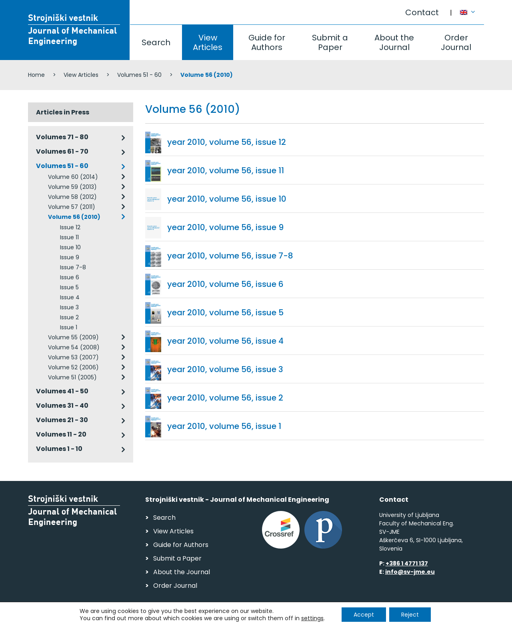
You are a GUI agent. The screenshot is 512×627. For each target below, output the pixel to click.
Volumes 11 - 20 (61, 434)
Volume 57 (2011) (71, 207)
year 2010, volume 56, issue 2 (225, 397)
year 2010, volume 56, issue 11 (225, 170)
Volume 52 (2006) (73, 367)
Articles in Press (62, 112)
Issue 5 (69, 287)
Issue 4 (70, 297)
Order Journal (456, 42)
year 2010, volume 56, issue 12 (226, 142)
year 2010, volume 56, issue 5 (225, 312)
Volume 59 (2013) (72, 187)
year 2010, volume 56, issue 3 (225, 369)
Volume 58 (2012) (72, 197)
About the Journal (394, 42)
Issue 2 (69, 317)
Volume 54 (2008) (74, 347)
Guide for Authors (266, 42)
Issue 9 (69, 257)
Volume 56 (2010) (74, 217)
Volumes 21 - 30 (62, 420)
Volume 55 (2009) (73, 337)
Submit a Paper (330, 42)
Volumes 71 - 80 (62, 137)
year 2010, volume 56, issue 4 (225, 341)
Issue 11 (69, 237)
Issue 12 (70, 227)
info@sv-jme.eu (410, 572)
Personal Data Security (137, 617)
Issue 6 (69, 277)
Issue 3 (69, 307)
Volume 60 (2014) (73, 177)
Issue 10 (70, 247)
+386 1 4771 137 (407, 563)
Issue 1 (68, 327)
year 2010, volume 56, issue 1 (224, 426)
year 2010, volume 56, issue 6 (225, 284)
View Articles (207, 42)
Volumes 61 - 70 (62, 151)
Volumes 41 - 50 (62, 391)
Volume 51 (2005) (72, 377)
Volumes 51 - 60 (139, 75)
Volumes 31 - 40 (62, 405)
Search (156, 42)
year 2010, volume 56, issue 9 (225, 227)
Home (36, 75)
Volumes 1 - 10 (59, 448)
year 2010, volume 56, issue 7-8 (230, 255)
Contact (422, 12)
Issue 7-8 (73, 267)
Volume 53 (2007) (73, 357)
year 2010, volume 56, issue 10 (226, 198)
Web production (438, 618)
